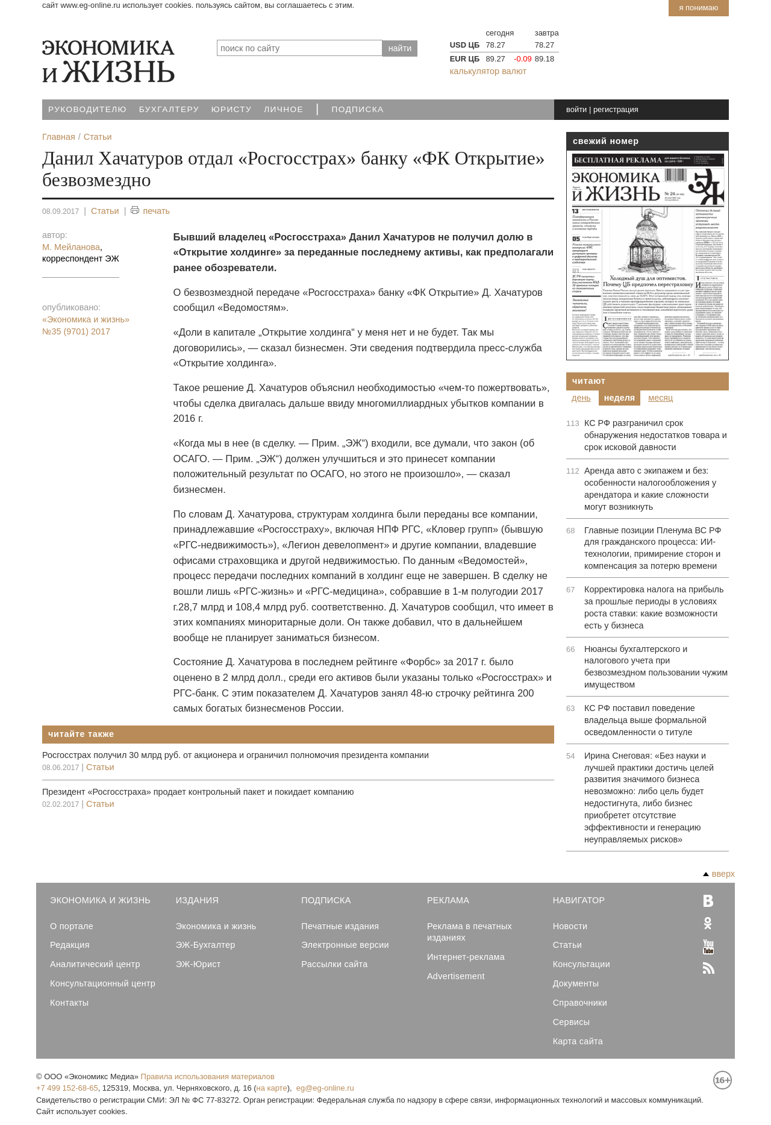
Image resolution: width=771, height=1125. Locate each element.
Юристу (231, 109)
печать (150, 211)
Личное (284, 109)
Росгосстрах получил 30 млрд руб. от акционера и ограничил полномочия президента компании (235, 755)
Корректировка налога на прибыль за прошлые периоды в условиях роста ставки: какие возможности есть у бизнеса (653, 607)
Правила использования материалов (208, 1076)
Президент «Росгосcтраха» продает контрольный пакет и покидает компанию (198, 792)
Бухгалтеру (169, 109)
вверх (719, 874)
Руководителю (87, 109)
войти (576, 109)
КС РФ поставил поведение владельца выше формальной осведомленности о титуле (645, 720)
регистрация (615, 109)
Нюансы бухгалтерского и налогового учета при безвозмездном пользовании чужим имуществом (656, 667)
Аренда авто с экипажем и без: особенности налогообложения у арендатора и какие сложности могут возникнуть (650, 489)
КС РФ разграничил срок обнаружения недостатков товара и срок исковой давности (655, 435)
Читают (589, 381)
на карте (272, 1087)
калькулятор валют (488, 71)
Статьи (105, 211)
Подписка (358, 109)
